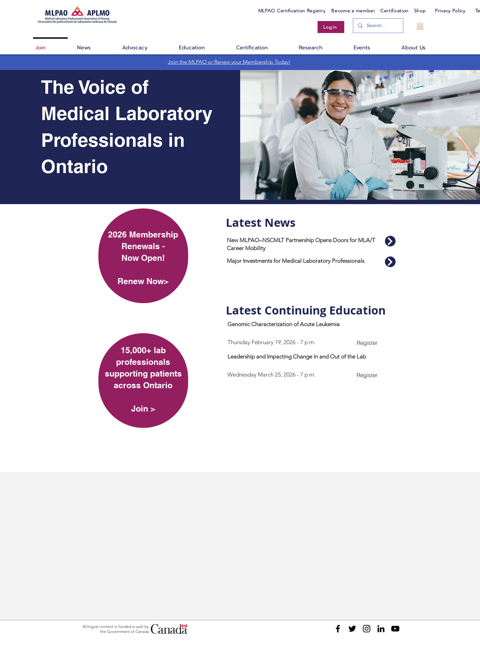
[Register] (367, 342)
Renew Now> (143, 281)
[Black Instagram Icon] (367, 629)
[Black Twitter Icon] (352, 629)
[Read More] (390, 241)
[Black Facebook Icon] (338, 629)
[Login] (331, 27)
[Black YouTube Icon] (395, 629)
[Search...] (378, 26)
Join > (143, 409)
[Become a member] (353, 10)
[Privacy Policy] (450, 10)
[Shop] (420, 10)
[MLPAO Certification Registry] (292, 10)
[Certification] (394, 10)
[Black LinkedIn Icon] (381, 629)
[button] (420, 25)
